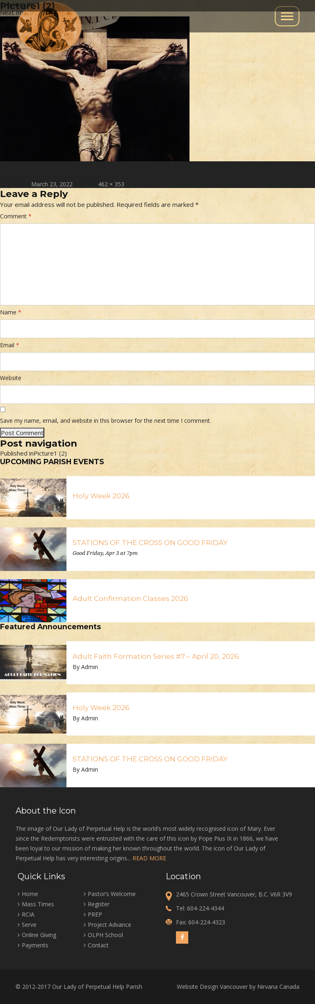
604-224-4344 (205, 908)
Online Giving (39, 935)
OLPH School (105, 935)
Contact (98, 945)
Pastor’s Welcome (112, 894)
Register (99, 904)
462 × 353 (111, 184)
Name (10, 312)
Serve (29, 924)
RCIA (28, 914)
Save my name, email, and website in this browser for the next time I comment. (105, 420)
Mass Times (38, 904)
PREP (95, 914)
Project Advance (109, 924)
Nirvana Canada (278, 986)
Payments (35, 945)
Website (10, 378)
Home (30, 894)
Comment (16, 216)
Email (9, 345)
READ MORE (149, 858)
